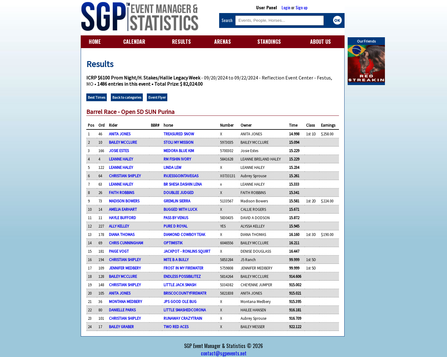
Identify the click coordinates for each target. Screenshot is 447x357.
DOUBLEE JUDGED (179, 192)
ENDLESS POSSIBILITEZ (182, 276)
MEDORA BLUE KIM (179, 150)
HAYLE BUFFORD (122, 217)
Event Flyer (157, 97)
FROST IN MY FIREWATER (183, 267)
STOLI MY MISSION (178, 142)
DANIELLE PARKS (122, 309)
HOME (95, 41)
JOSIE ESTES (119, 150)
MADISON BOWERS (124, 200)
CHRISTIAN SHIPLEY (125, 175)
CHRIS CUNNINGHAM (126, 242)
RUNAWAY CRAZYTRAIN (183, 318)
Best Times (96, 97)
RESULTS (181, 41)
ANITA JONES (119, 133)
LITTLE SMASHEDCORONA (185, 309)
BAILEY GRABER (121, 326)
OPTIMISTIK (173, 242)
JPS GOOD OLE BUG (180, 301)
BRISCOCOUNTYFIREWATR (185, 293)
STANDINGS (269, 41)
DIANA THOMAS (121, 234)
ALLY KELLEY (119, 226)
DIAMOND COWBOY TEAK (184, 234)
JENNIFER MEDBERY (125, 267)
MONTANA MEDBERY (125, 301)
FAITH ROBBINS (121, 192)
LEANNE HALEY (121, 158)
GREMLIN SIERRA (177, 200)
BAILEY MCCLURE (123, 142)
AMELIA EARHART (123, 209)
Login (286, 7)
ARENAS (222, 41)
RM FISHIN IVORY (177, 158)
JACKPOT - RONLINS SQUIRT (187, 251)
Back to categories (126, 97)
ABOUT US (320, 41)
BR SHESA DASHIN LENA (183, 184)
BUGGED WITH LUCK (180, 209)
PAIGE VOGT (119, 251)
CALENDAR (134, 41)
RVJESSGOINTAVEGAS (181, 175)
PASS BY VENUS (176, 217)
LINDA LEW (172, 167)
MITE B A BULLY (176, 259)
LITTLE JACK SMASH (180, 284)
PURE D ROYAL (175, 226)
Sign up (302, 7)
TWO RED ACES (176, 326)
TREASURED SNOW (179, 133)
